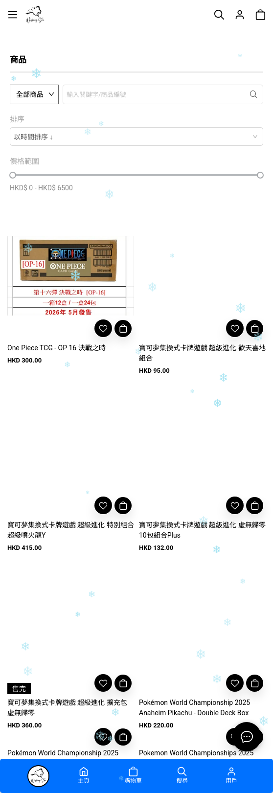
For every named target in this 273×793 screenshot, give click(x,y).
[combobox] (136, 136)
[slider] (12, 175)
